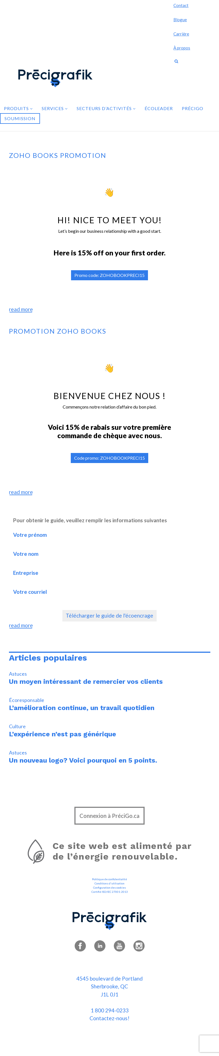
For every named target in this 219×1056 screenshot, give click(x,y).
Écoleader (159, 108)
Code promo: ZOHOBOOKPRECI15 (109, 458)
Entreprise (72, 578)
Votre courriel (72, 597)
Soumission (20, 118)
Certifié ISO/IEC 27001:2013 (109, 891)
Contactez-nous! (109, 1018)
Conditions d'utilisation (109, 883)
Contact (181, 5)
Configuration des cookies (109, 887)
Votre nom (72, 559)
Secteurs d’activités (106, 108)
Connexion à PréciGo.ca (109, 815)
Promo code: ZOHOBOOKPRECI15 (109, 275)
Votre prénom (72, 540)
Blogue (180, 19)
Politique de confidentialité (109, 879)
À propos (181, 47)
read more (21, 309)
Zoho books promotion (57, 155)
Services (55, 108)
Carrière (181, 33)
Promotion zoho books (57, 331)
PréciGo (192, 108)
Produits (18, 108)
